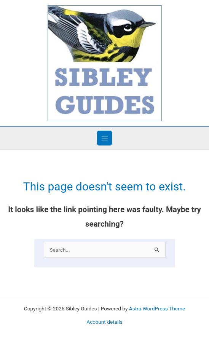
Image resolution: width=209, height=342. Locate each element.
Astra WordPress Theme (157, 308)
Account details (104, 322)
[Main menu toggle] (104, 138)
